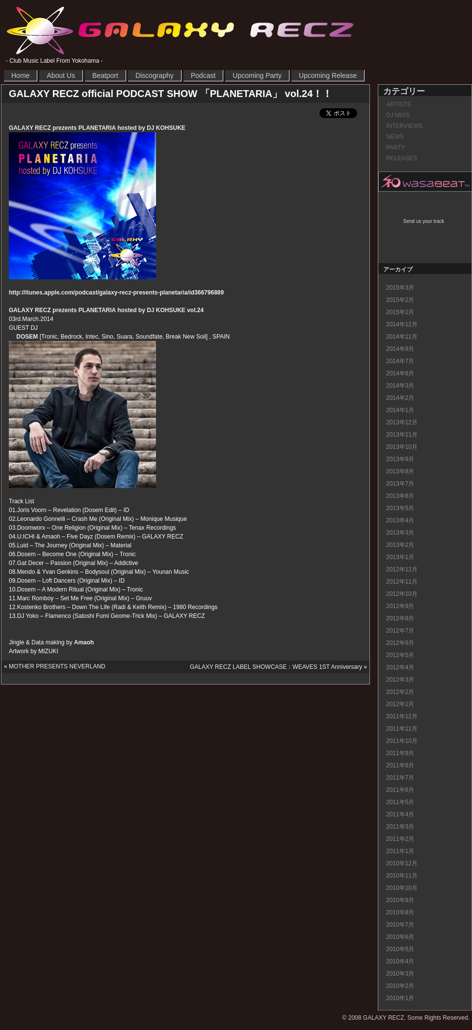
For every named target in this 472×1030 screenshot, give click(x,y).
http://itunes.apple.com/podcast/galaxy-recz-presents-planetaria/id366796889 (116, 292)
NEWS (395, 136)
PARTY (395, 147)
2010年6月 (400, 936)
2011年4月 (400, 814)
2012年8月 (400, 618)
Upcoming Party (257, 75)
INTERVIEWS (404, 126)
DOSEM (27, 336)
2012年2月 (400, 691)
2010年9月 (400, 900)
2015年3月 (400, 287)
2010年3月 (400, 973)
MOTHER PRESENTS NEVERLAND (57, 666)
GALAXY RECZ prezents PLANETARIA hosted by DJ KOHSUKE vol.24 (106, 310)
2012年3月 (400, 679)
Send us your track (423, 221)
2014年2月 (400, 397)
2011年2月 (400, 838)
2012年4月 (400, 667)
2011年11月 (402, 728)
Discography (154, 75)
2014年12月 (402, 324)
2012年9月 (400, 606)
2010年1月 (400, 998)
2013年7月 (400, 483)
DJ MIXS (397, 115)
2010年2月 (400, 985)
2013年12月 (402, 422)
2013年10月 (402, 446)
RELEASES (401, 158)
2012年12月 (402, 569)
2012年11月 (402, 581)
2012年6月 (400, 642)
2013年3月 (400, 532)
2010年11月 (402, 875)
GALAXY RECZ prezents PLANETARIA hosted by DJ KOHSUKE (97, 127)
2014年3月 (400, 385)
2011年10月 (402, 740)
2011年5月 (400, 802)
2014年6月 (400, 373)
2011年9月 (400, 753)
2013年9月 (400, 459)
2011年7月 (400, 777)
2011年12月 (402, 716)
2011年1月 (400, 851)
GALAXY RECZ (180, 30)
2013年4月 (400, 520)
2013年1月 (400, 557)
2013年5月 (400, 508)
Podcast (203, 75)
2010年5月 (400, 949)
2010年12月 (402, 863)
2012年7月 (400, 630)
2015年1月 (400, 312)
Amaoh (84, 642)
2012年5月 (400, 655)
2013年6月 (400, 495)
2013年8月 (400, 471)
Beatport (105, 75)
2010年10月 (402, 887)
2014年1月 (400, 410)
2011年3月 (400, 826)
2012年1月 (400, 704)
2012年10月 (402, 593)
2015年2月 (400, 299)
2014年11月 (402, 336)
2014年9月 (400, 348)
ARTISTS (398, 104)
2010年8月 (400, 912)
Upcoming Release (328, 75)
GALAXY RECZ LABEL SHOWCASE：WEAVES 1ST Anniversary (276, 666)
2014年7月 (400, 361)
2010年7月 (400, 924)
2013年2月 (400, 544)
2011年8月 (400, 765)
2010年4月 (400, 961)
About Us (61, 75)
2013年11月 (402, 434)
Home (20, 75)
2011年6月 (400, 789)
